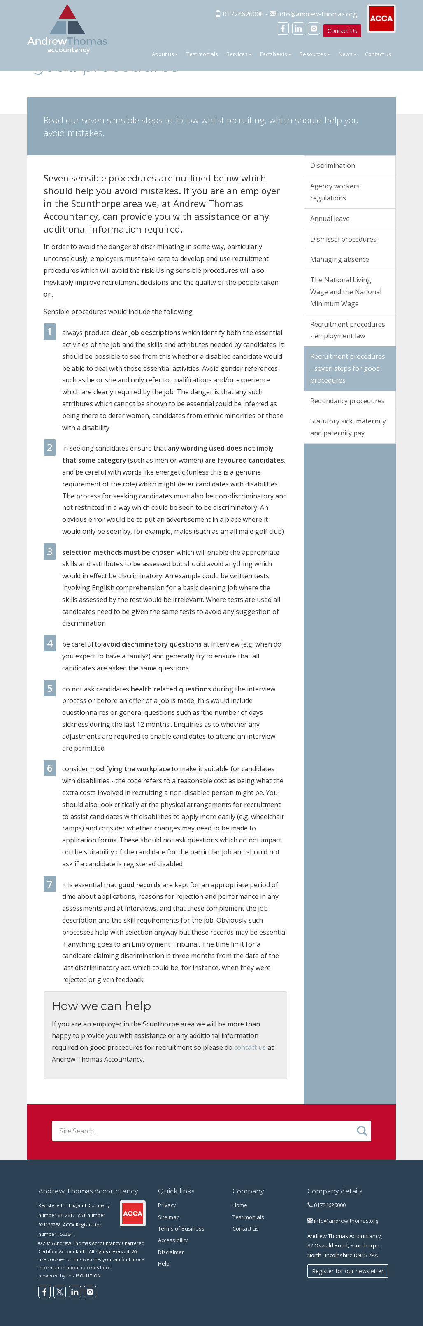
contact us (250, 1047)
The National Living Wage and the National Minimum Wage (345, 291)
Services (239, 54)
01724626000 (326, 1205)
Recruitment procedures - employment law (347, 330)
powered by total (69, 1275)
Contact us (378, 54)
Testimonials (202, 54)
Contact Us (342, 31)
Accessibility (173, 1240)
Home (239, 1205)
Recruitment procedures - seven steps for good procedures (347, 368)
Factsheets (275, 54)
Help (164, 1263)
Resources (315, 54)
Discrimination (332, 165)
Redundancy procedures (347, 400)
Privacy (167, 1205)
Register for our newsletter (347, 1271)
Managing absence (339, 259)
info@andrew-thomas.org (317, 14)
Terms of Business (181, 1228)
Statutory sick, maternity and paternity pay (348, 426)
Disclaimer (171, 1252)
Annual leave (330, 218)
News (348, 54)
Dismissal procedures (343, 239)
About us (165, 54)
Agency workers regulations (335, 191)
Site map (169, 1217)
